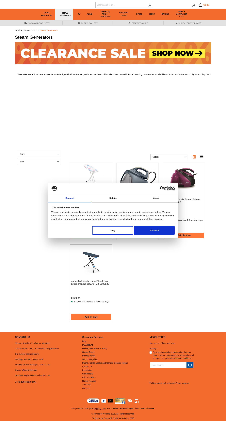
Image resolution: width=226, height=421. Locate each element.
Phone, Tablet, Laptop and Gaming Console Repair (105, 363)
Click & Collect (88, 377)
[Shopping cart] (204, 5)
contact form (29, 382)
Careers (86, 388)
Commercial (87, 374)
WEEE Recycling (90, 359)
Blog (84, 341)
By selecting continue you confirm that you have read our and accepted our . (173, 355)
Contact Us (87, 366)
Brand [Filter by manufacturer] (39, 154)
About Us (86, 384)
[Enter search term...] (120, 5)
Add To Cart (184, 235)
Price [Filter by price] (39, 161)
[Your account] (193, 5)
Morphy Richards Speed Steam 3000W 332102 (182, 201)
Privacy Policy (88, 356)
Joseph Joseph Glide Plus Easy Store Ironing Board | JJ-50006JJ (90, 282)
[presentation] (171, 376)
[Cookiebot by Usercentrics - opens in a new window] (162, 188)
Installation (87, 370)
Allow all (154, 230)
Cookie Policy (88, 352)
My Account (87, 345)
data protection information (178, 355)
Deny (112, 230)
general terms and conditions (178, 358)
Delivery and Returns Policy (94, 348)
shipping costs (100, 408)
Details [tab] (113, 198)
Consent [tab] (69, 198)
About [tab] (156, 198)
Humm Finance (89, 381)
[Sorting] (169, 157)
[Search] (149, 5)
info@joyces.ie (52, 348)
